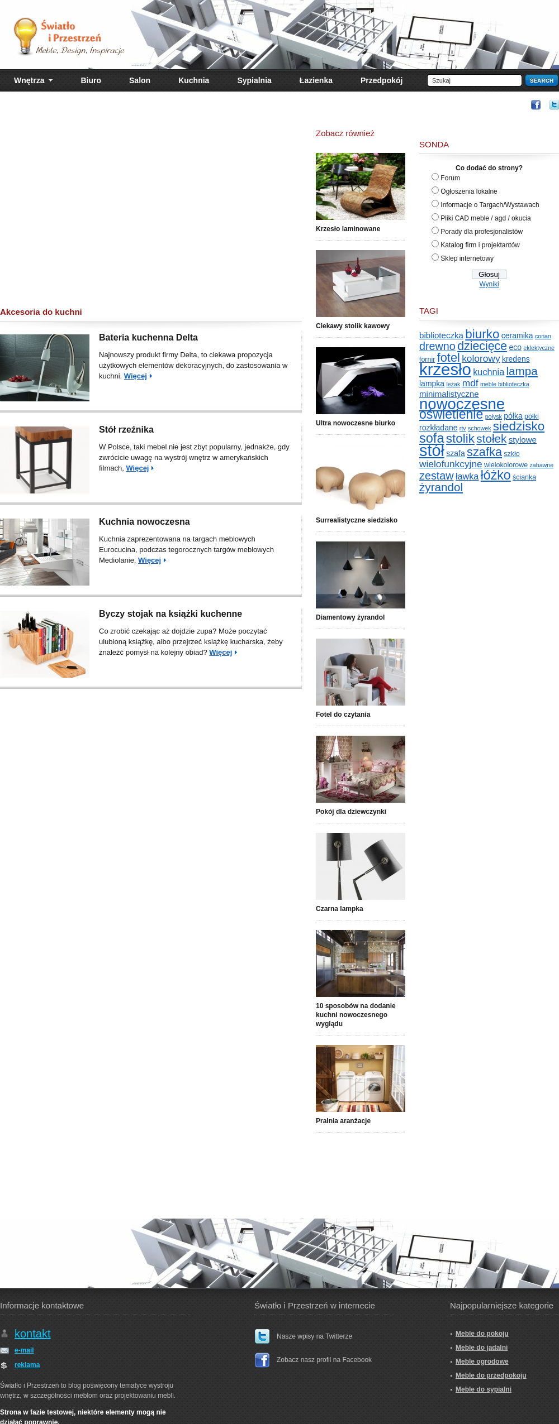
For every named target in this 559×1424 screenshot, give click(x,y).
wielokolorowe (506, 465)
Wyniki (489, 284)
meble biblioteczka (504, 384)
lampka (431, 383)
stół (431, 450)
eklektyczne (539, 347)
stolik (460, 438)
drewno (437, 346)
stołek (491, 438)
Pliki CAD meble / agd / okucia (485, 218)
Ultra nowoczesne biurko (355, 423)
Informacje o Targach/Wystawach (489, 205)
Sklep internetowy (467, 258)
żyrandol (441, 487)
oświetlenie (451, 414)
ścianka (524, 477)
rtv (462, 428)
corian (543, 336)
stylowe (523, 439)
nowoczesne (462, 404)
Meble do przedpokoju (491, 1375)
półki (531, 416)
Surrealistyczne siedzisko (356, 520)
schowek (479, 428)
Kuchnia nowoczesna (144, 521)
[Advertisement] (150, 212)
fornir (427, 359)
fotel (448, 358)
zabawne (542, 465)
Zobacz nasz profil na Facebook (324, 1360)
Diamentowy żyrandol (350, 617)
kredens (516, 358)
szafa (455, 453)
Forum (450, 178)
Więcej (135, 376)
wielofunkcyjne (450, 463)
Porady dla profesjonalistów (481, 232)
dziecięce (482, 346)
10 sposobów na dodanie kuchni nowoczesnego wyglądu (356, 1015)
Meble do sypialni (483, 1389)
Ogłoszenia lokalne (468, 191)
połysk (493, 416)
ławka (467, 476)
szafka (484, 452)
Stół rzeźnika (126, 429)
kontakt (32, 1333)
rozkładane (438, 427)
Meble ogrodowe (482, 1361)
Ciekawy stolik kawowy (353, 326)
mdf (470, 383)
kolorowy (481, 358)
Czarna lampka (339, 909)
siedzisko (518, 426)
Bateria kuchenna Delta (148, 337)
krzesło (445, 369)
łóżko (496, 475)
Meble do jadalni (482, 1347)
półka (513, 415)
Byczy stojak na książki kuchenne (170, 613)
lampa (522, 371)
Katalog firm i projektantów (479, 245)
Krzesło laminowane (348, 229)
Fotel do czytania (343, 714)
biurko (482, 334)
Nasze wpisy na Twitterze (314, 1336)
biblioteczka (441, 335)
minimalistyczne (449, 394)
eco (515, 347)
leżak (453, 384)
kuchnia (488, 372)
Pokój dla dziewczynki (351, 812)
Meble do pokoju (482, 1333)
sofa (431, 438)
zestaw (436, 475)
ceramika (517, 335)
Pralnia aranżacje (343, 1121)
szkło (511, 454)
